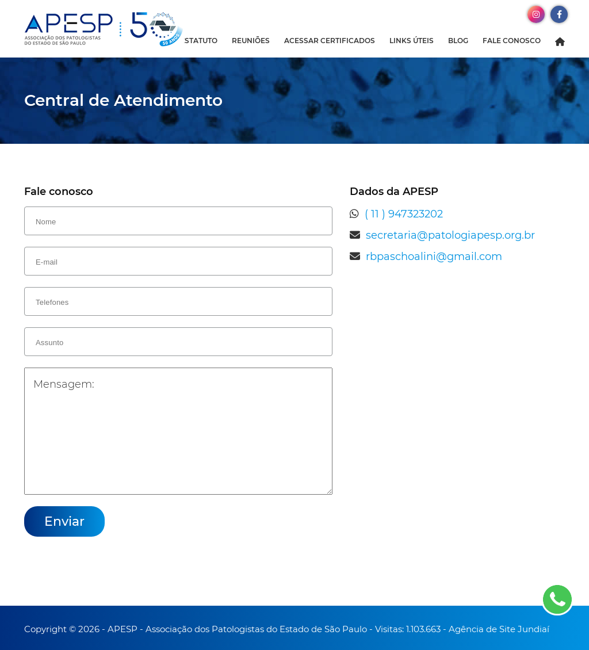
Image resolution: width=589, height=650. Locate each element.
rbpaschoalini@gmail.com (434, 256)
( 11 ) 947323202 (404, 214)
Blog (458, 40)
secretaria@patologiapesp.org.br (450, 235)
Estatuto (198, 40)
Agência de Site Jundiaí (499, 629)
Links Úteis (411, 40)
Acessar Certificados (329, 40)
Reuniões (251, 40)
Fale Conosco (512, 40)
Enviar (64, 521)
